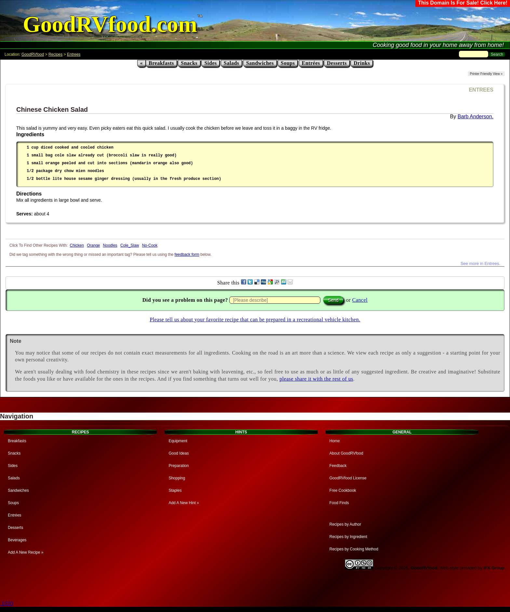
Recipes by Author (345, 524)
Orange (93, 245)
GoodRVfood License (348, 478)
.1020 (6, 603)
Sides (210, 63)
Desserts (337, 63)
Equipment (177, 441)
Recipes (55, 54)
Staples (174, 490)
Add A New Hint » (183, 503)
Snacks (189, 63)
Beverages (17, 540)
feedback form (187, 254)
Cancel (360, 300)
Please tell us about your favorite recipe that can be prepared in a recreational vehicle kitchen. (255, 319)
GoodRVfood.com (110, 24)
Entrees (73, 54)
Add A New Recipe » (25, 552)
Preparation (178, 465)
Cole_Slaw (129, 245)
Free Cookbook (342, 490)
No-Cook (149, 245)
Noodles (110, 245)
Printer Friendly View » (486, 74)
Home (334, 441)
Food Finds (339, 503)
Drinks (362, 63)
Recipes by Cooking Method (353, 549)
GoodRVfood (32, 54)
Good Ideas (178, 453)
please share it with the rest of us (316, 379)
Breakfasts (161, 63)
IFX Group (494, 567)
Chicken (77, 245)
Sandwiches (260, 63)
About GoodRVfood (346, 453)
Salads (231, 63)
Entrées (311, 63)
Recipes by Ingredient (348, 536)
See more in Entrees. (480, 263)
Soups (288, 63)
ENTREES (481, 90)
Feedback (338, 465)
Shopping (176, 478)
